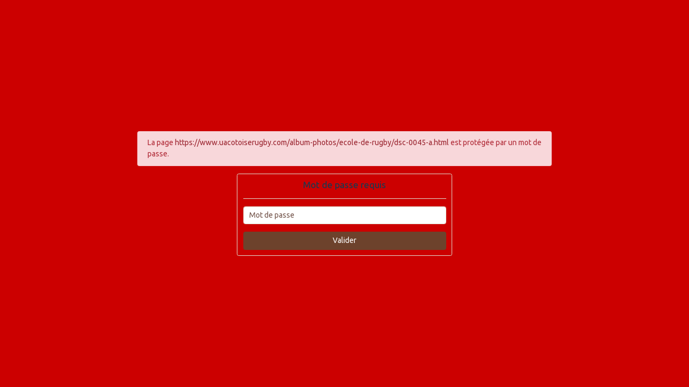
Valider (344, 240)
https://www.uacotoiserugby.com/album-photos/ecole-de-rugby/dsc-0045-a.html (312, 142)
